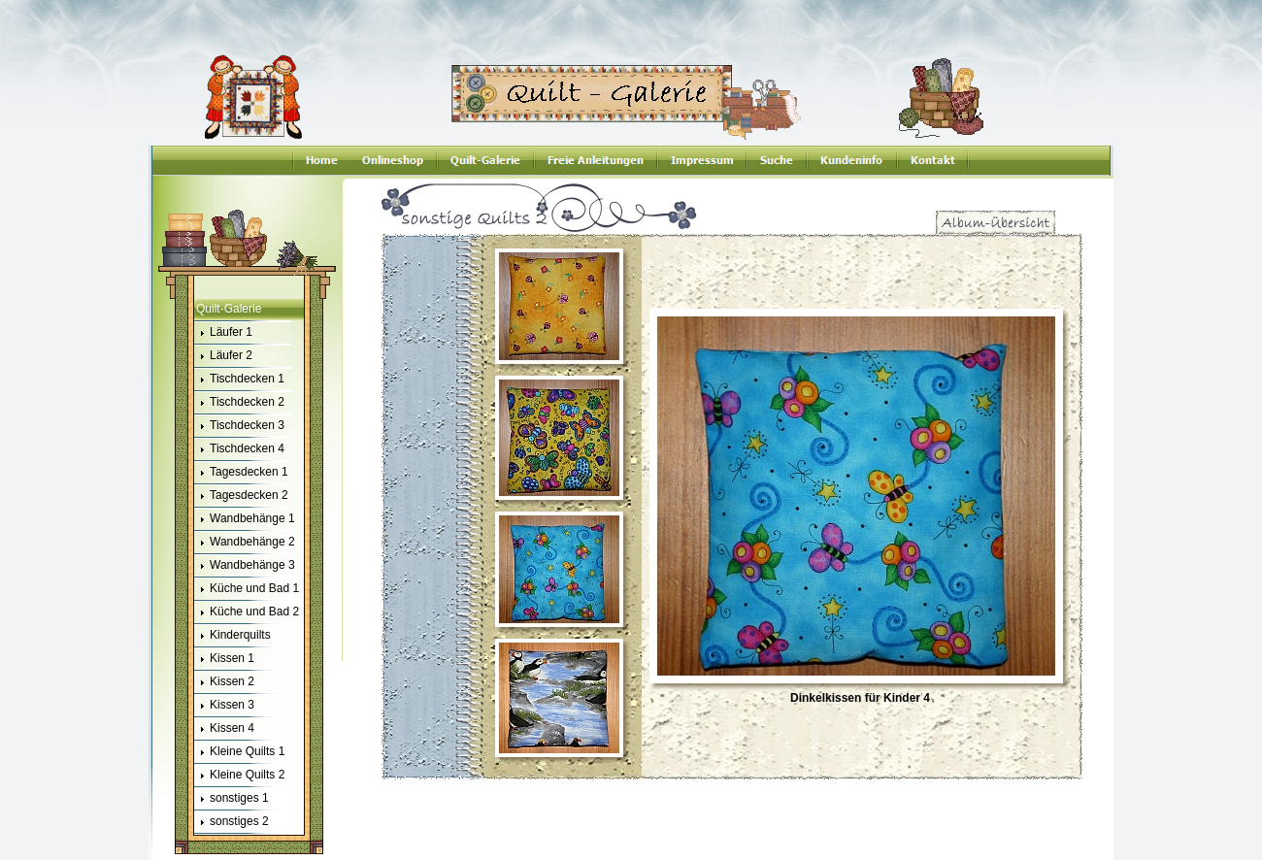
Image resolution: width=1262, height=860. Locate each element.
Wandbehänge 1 (244, 519)
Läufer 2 (223, 356)
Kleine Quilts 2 (239, 775)
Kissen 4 (224, 729)
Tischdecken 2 (239, 403)
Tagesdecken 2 (241, 496)
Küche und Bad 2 (246, 612)
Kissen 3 (224, 705)
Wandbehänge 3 (244, 566)
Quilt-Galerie (228, 308)
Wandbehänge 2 (244, 542)
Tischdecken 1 (239, 379)
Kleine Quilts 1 (239, 752)
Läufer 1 (223, 333)
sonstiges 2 (231, 822)
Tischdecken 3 (239, 426)
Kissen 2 (224, 682)
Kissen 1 (224, 659)
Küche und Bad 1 (246, 589)
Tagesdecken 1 (241, 472)
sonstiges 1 (231, 799)
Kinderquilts (232, 636)
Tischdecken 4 (239, 449)
